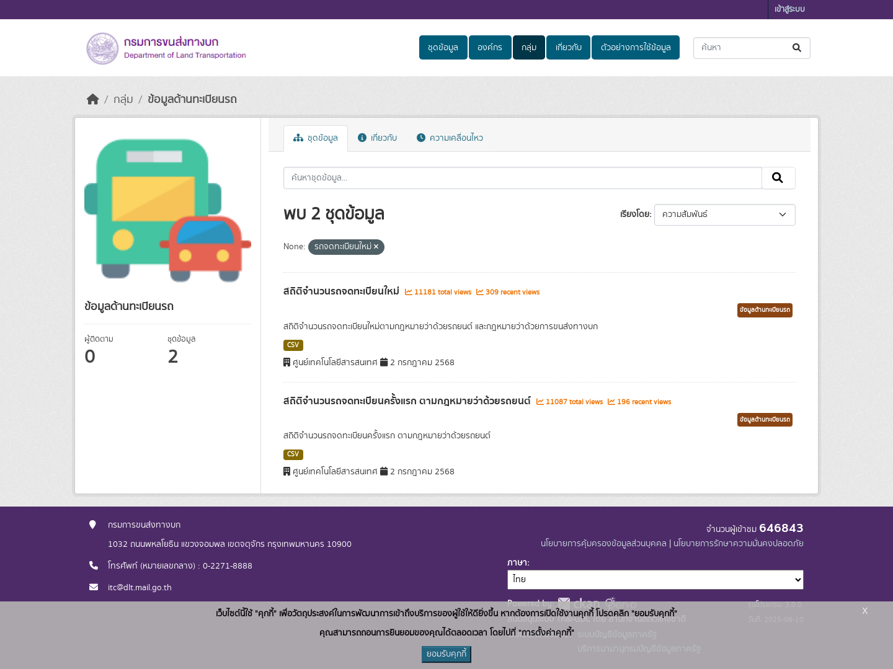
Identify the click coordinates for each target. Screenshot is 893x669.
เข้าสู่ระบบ (790, 10)
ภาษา (517, 563)
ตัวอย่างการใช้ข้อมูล (636, 48)
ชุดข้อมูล (443, 48)
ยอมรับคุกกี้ (446, 654)
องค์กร (490, 48)
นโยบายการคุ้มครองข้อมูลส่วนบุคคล (604, 544)
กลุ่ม (529, 48)
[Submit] (797, 48)
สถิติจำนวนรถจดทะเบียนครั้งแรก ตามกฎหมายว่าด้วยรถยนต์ (408, 401)
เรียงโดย (634, 214)
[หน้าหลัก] (93, 100)
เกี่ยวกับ (569, 48)
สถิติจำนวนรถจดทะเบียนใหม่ (342, 291)
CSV (293, 345)
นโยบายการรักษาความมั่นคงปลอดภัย (738, 544)
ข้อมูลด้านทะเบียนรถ (192, 100)
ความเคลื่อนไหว (450, 138)
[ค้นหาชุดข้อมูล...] (752, 48)
